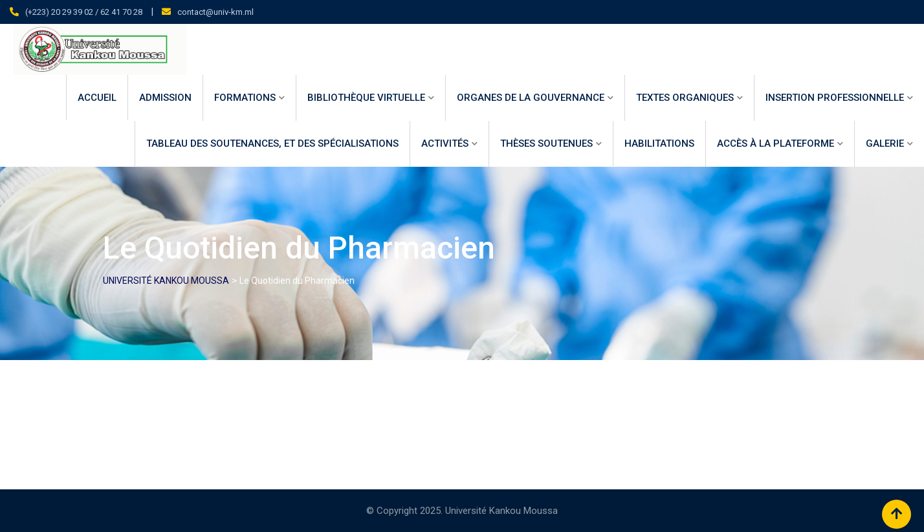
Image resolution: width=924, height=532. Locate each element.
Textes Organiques (685, 97)
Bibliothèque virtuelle (366, 97)
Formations (245, 97)
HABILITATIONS (659, 143)
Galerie (885, 143)
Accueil (97, 97)
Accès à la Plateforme (775, 143)
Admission (165, 97)
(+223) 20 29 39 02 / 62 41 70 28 (83, 12)
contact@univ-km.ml (215, 12)
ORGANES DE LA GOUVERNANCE (530, 97)
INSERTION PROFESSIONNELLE (834, 97)
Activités (444, 143)
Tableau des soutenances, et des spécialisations (272, 143)
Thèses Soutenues (546, 143)
